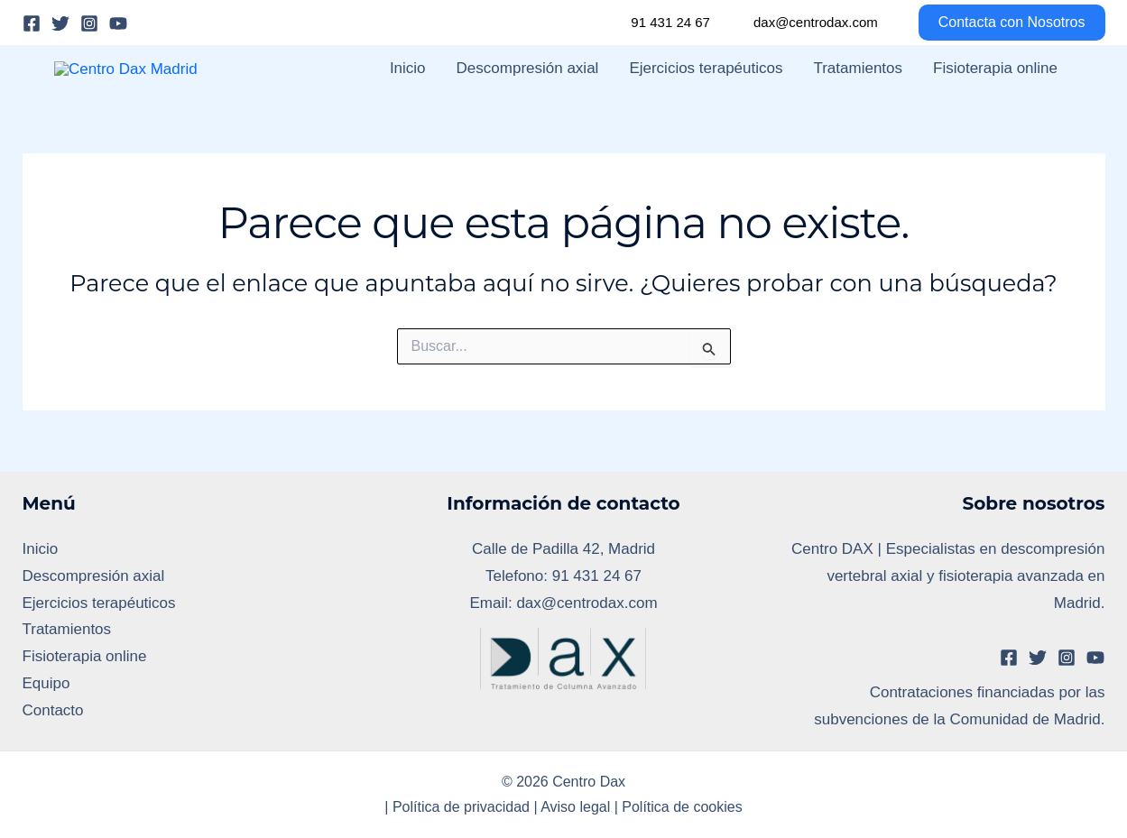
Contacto (53, 769)
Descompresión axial (528, 97)
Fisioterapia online (995, 97)
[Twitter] (60, 23)
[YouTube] (118, 23)
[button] (1000, 23)
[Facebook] (32, 23)
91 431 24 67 (670, 22)
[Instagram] (89, 23)
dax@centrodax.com (815, 22)
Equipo (46, 742)
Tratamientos (857, 97)
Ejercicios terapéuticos (705, 97)
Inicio (408, 97)
